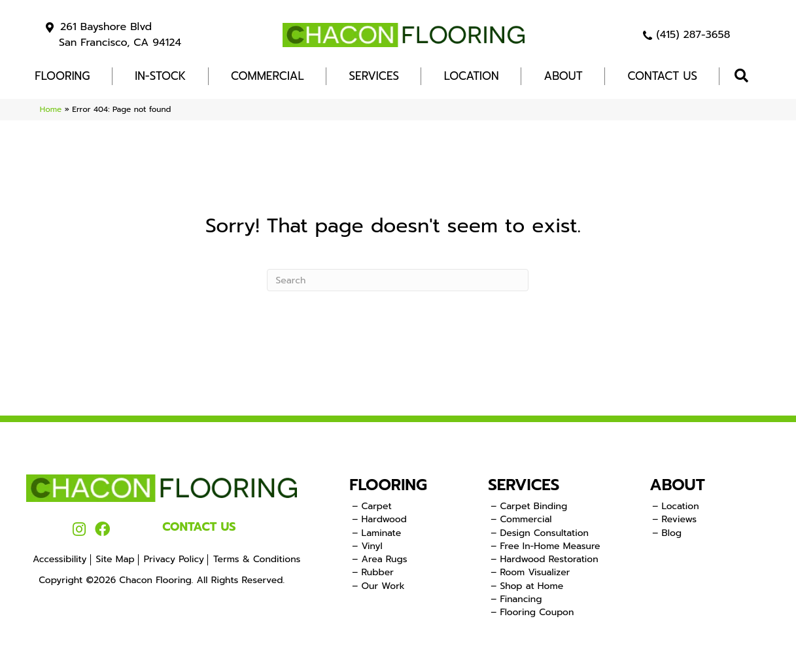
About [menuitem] (563, 75)
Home (50, 109)
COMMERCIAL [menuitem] (267, 75)
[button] (744, 76)
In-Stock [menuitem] (160, 75)
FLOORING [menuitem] (62, 75)
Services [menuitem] (374, 75)
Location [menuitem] (471, 75)
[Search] (397, 280)
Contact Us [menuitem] (662, 75)
